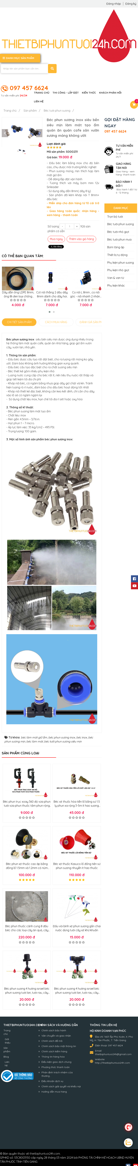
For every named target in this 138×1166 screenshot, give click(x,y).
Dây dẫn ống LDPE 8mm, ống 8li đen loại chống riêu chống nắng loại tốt (17, 296)
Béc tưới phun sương (120, 224)
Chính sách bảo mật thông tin (58, 1046)
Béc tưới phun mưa (119, 239)
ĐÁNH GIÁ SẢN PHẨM (93, 322)
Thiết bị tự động (117, 255)
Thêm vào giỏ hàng (81, 239)
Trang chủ (7, 1032)
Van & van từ (115, 278)
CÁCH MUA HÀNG (56, 322)
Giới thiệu (7, 1040)
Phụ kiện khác (116, 285)
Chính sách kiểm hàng (54, 1051)
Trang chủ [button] (41, 92)
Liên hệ (7, 1063)
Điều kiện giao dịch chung (56, 1061)
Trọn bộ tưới (115, 216)
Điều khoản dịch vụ (52, 1081)
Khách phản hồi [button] (110, 92)
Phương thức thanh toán (55, 1067)
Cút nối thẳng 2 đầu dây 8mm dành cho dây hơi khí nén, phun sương (50, 296)
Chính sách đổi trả (51, 1040)
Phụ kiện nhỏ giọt (118, 270)
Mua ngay (56, 239)
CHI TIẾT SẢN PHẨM (19, 322)
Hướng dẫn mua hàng (54, 1091)
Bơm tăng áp (115, 247)
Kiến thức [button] (89, 92)
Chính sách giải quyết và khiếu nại (61, 1086)
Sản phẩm (7, 1049)
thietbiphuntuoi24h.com (45, 1153)
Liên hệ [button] (39, 101)
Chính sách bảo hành (53, 1030)
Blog (6, 1056)
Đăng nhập (114, 3)
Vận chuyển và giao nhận (56, 1035)
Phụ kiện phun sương (120, 262)
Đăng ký (130, 3)
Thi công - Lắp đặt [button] (66, 92)
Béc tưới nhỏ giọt (118, 232)
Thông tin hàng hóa (53, 1056)
